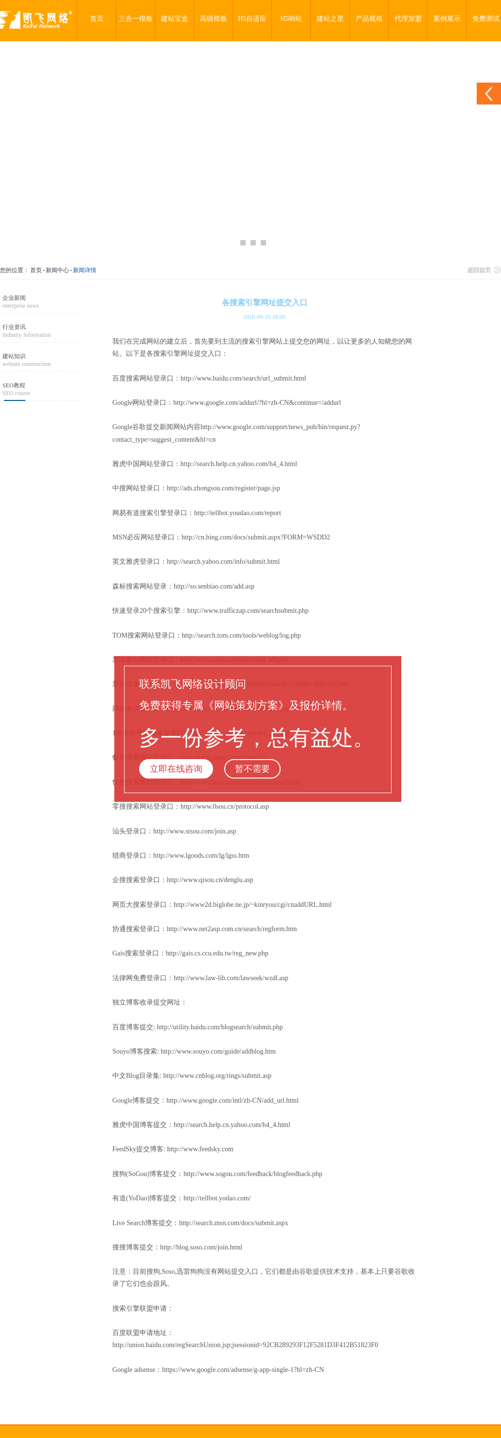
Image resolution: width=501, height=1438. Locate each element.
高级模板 (213, 18)
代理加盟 (408, 18)
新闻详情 (84, 270)
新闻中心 (57, 270)
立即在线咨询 (176, 769)
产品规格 (369, 18)
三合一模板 (136, 18)
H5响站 (291, 18)
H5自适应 (252, 18)
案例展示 (447, 18)
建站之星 (330, 18)
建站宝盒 (174, 18)
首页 (97, 18)
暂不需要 (252, 769)
